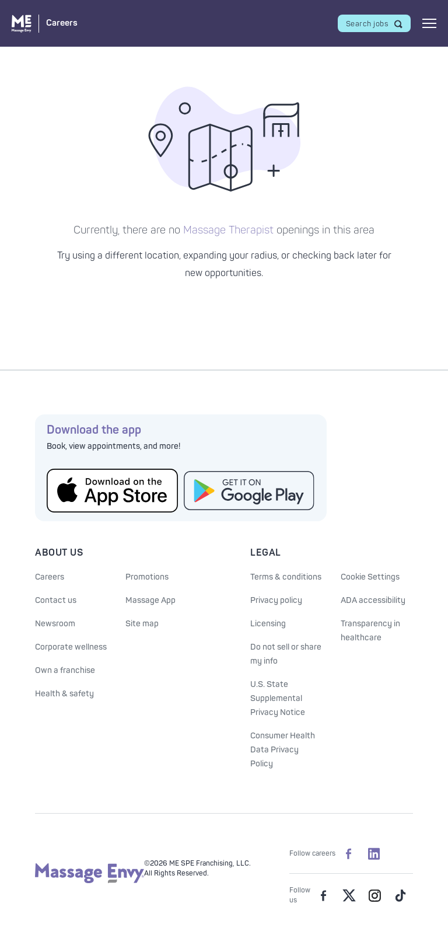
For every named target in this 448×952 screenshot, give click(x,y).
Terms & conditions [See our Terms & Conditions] (285, 577)
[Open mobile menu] (429, 23)
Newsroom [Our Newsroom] (55, 624)
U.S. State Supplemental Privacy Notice (277, 698)
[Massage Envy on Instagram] (374, 895)
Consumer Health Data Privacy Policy (282, 750)
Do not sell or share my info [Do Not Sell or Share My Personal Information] (285, 654)
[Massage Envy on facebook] (323, 895)
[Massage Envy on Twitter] (349, 895)
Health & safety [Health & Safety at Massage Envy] (64, 694)
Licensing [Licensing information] (268, 624)
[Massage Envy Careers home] (45, 24)
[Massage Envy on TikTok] (400, 895)
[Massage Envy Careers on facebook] (348, 853)
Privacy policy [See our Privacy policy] (276, 600)
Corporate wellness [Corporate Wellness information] (71, 647)
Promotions (147, 577)
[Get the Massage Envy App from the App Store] (112, 490)
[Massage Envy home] (89, 881)
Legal (265, 553)
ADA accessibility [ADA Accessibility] (373, 600)
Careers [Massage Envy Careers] (49, 577)
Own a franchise (65, 670)
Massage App (150, 600)
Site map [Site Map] (142, 624)
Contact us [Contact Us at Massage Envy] (55, 600)
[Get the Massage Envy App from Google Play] (249, 490)
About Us (59, 553)
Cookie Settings (370, 577)
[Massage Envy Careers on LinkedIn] (374, 853)
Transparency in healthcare (370, 631)
